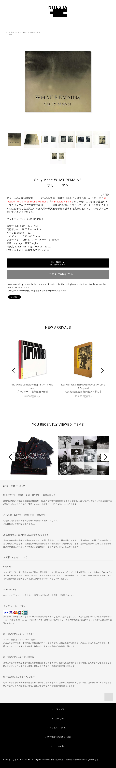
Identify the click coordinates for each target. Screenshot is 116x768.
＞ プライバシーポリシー (58, 728)
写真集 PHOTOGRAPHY (18, 32)
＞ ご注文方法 (58, 709)
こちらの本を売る (58, 274)
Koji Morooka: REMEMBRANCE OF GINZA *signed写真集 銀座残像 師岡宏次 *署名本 (83, 388)
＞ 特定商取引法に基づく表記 (58, 737)
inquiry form (24, 287)
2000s (11, 35)
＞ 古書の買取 (58, 719)
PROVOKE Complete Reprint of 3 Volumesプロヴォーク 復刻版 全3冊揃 (32, 388)
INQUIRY (58, 263)
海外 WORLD (35, 32)
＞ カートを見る (58, 746)
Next (102, 370)
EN (107, 194)
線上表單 (62, 290)
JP (102, 194)
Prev (14, 370)
